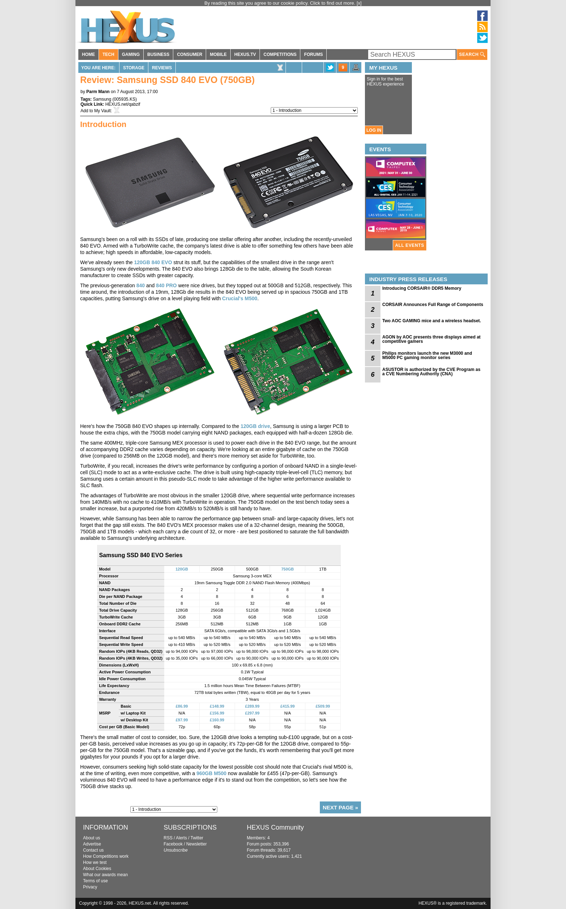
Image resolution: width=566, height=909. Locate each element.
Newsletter (196, 844)
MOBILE (218, 54)
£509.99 (322, 706)
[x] (359, 3)
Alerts (181, 837)
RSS (168, 837)
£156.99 (217, 713)
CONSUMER (189, 54)
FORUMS (313, 54)
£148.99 (217, 706)
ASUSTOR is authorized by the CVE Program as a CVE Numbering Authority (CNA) (431, 371)
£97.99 (182, 720)
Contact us (93, 850)
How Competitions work (106, 856)
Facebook (173, 844)
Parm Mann (98, 91)
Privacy (90, 887)
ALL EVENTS (409, 245)
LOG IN (373, 130)
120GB (181, 569)
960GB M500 (211, 773)
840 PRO (166, 285)
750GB (287, 569)
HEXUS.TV (245, 54)
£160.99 (217, 720)
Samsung (102, 99)
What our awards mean (105, 874)
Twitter (197, 837)
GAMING (131, 54)
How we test (94, 862)
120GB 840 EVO (153, 262)
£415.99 (287, 706)
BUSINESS (158, 54)
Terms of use (95, 880)
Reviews (162, 67)
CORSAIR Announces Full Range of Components (432, 304)
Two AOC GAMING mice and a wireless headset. (431, 321)
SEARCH (472, 54)
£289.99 (252, 706)
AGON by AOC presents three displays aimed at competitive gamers (431, 339)
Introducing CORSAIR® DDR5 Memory (421, 288)
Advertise (92, 844)
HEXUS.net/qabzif (122, 104)
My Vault (102, 110)
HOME (88, 54)
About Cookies (97, 868)
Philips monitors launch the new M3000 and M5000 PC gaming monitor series (427, 355)
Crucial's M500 (239, 298)
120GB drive (255, 426)
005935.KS (124, 99)
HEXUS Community (275, 827)
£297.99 (252, 713)
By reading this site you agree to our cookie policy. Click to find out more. (280, 3)
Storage (133, 67)
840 (140, 285)
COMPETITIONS (280, 54)
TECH (108, 54)
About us (91, 837)
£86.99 (182, 706)
